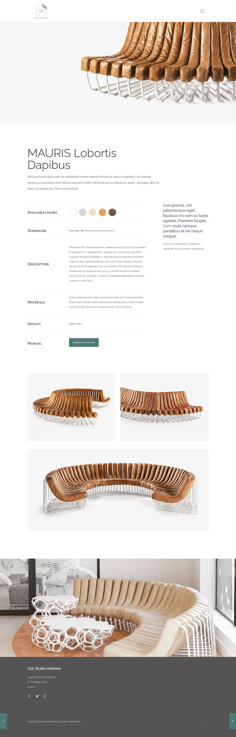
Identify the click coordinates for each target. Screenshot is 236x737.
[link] (71, 407)
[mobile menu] (202, 11)
